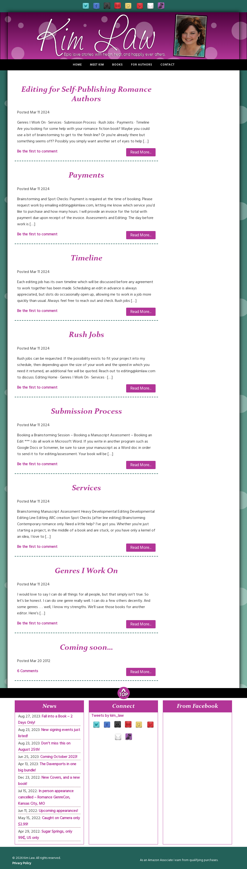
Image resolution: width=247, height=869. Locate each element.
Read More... (140, 152)
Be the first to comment (37, 151)
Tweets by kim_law (107, 715)
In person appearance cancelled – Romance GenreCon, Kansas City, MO (46, 797)
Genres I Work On (86, 571)
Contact (167, 64)
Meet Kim (97, 64)
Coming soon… (86, 648)
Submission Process (86, 412)
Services (86, 488)
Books (117, 64)
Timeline (86, 258)
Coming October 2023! (58, 757)
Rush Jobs (86, 335)
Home (77, 64)
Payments (86, 175)
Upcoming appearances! (58, 811)
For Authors (141, 64)
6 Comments (27, 671)
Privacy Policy (21, 863)
